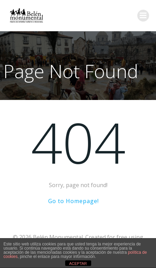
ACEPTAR (78, 263)
